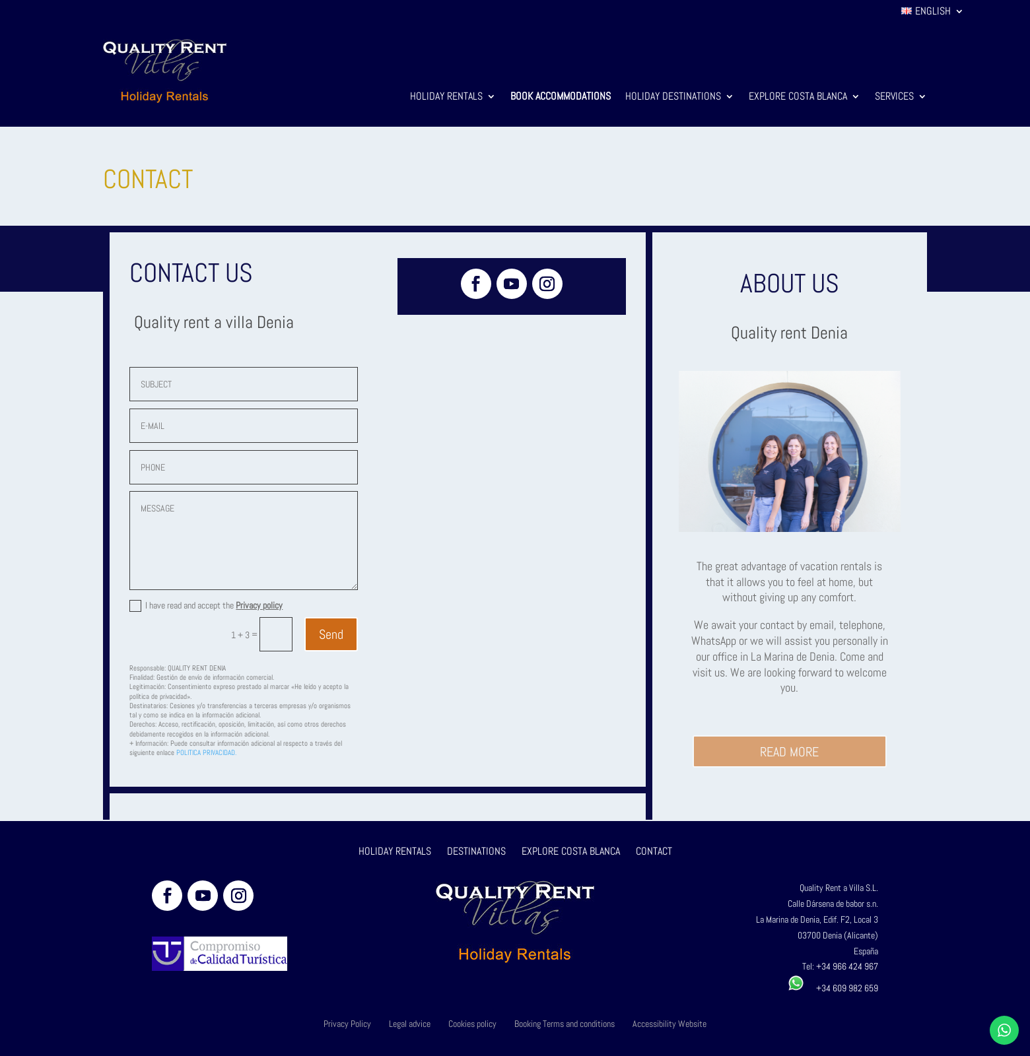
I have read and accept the (206, 605)
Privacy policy (259, 605)
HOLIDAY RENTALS (395, 851)
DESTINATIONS (476, 851)
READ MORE (789, 751)
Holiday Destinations (673, 97)
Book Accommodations (560, 97)
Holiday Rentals (446, 97)
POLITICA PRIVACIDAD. (206, 752)
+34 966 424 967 (847, 966)
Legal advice (409, 1024)
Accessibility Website (669, 1024)
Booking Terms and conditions (564, 1024)
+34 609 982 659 (833, 988)
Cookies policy (472, 1024)
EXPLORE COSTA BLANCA (572, 851)
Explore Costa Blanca (798, 97)
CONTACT (654, 851)
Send (331, 634)
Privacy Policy (347, 1024)
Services (894, 97)
